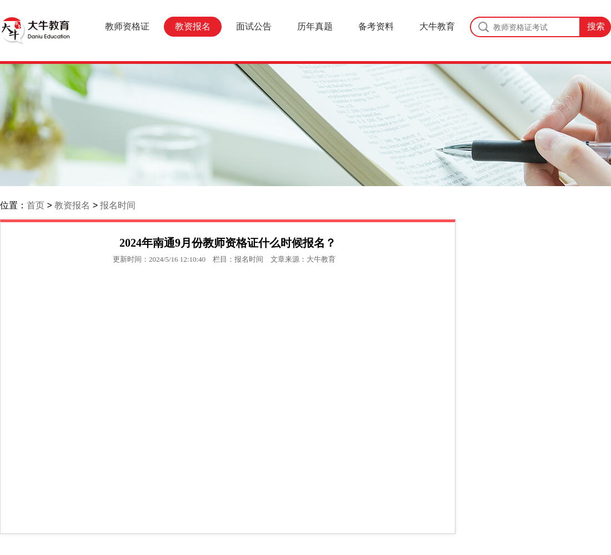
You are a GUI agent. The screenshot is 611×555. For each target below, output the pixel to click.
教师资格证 (127, 26)
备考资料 (376, 26)
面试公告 (254, 26)
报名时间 (118, 205)
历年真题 (315, 26)
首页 (35, 205)
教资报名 (193, 26)
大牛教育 (437, 26)
